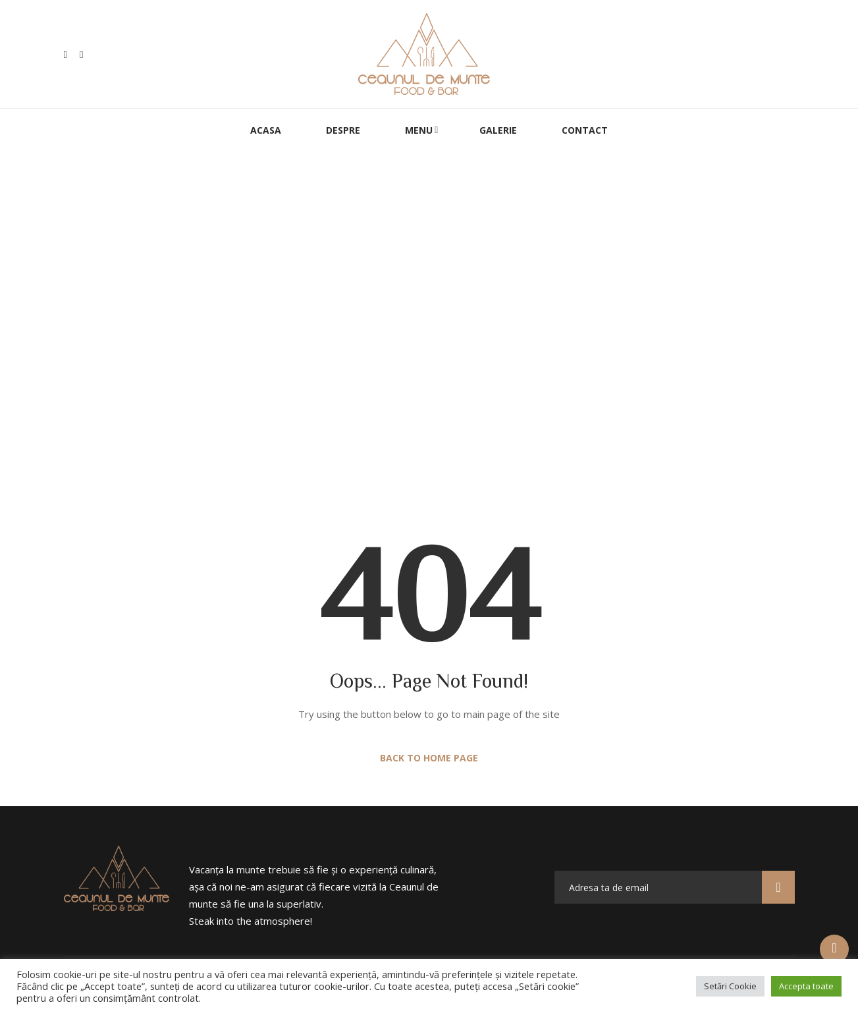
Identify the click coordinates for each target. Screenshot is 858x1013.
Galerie (498, 130)
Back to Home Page (429, 758)
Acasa (265, 130)
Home (379, 345)
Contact (585, 130)
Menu (419, 130)
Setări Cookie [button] (730, 986)
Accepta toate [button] (806, 986)
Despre (343, 130)
